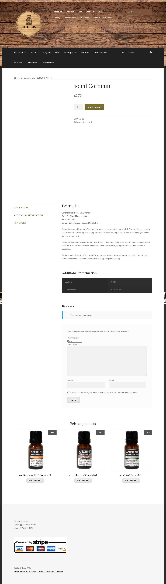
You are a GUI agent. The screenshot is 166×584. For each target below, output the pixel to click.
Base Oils (90, 12)
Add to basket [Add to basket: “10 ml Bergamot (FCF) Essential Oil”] (35, 480)
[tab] (35, 207)
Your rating (73, 337)
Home (19, 78)
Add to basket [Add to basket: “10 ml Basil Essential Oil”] (131, 480)
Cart (80, 12)
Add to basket (94, 107)
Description (21, 207)
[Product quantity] (78, 107)
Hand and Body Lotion (102, 17)
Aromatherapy (100, 52)
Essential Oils (70, 17)
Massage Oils (70, 52)
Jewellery (56, 17)
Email (112, 380)
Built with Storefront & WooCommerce (46, 571)
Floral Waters (48, 62)
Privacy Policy (20, 571)
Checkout (70, 12)
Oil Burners (84, 17)
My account (57, 12)
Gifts (100, 12)
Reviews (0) (20, 223)
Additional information (28, 215)
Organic (47, 52)
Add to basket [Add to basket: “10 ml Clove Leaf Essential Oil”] (83, 480)
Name (70, 380)
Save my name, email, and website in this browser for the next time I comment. (104, 392)
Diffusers (85, 52)
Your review (73, 344)
